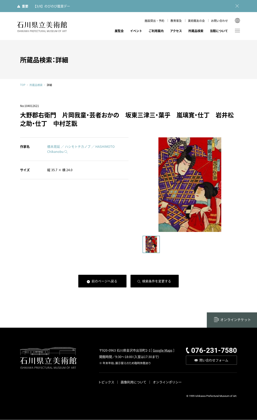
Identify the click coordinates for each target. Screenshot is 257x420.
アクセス (176, 31)
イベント (136, 31)
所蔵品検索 (195, 31)
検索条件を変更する (156, 281)
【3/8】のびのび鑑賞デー (51, 6)
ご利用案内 (156, 31)
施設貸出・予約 (154, 21)
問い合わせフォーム (213, 360)
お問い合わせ (219, 21)
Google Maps (162, 350)
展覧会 (119, 31)
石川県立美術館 (42, 27)
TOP (22, 85)
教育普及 (176, 21)
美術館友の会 (196, 21)
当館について (219, 31)
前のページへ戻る (104, 281)
